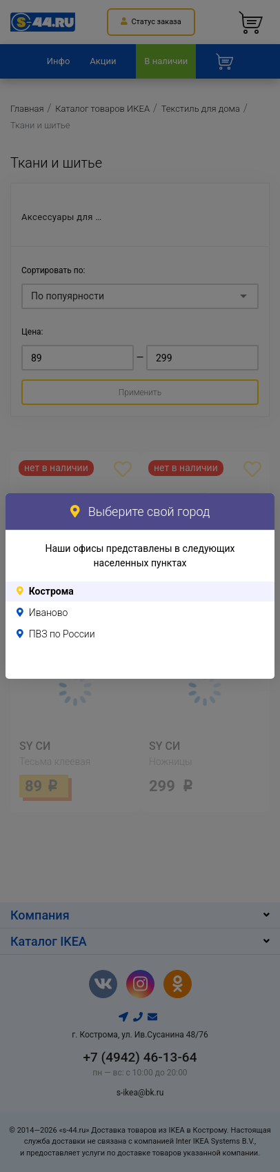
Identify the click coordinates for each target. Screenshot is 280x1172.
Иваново (48, 612)
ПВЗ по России (62, 633)
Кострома (51, 591)
